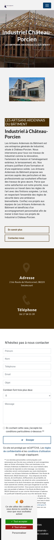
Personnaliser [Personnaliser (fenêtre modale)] (19, 533)
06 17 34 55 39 (27, 317)
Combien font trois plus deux (17, 386)
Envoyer (30, 436)
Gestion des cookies (38, 533)
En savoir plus (15, 229)
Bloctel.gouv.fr (40, 501)
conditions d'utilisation (39, 447)
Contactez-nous (16, 238)
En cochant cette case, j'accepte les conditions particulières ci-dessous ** (25, 426)
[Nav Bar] (47, 5)
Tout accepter (19, 521)
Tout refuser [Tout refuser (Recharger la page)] (19, 527)
